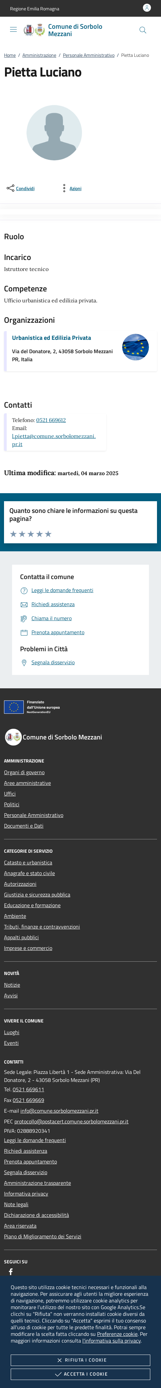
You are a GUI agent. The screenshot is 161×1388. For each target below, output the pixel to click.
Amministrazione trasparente (37, 1183)
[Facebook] (10, 1271)
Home (10, 54)
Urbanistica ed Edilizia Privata (51, 337)
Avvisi (11, 995)
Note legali (16, 1204)
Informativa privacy (26, 1194)
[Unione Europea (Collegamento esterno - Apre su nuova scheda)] (80, 708)
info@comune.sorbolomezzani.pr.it (59, 1111)
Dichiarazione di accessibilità (36, 1215)
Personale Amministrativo (88, 54)
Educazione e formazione (32, 905)
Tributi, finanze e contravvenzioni (42, 927)
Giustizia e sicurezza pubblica (37, 894)
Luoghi (11, 1032)
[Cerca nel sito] (143, 30)
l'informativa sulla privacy (111, 1341)
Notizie (12, 985)
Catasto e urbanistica (28, 862)
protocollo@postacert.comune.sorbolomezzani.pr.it (71, 1121)
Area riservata (20, 1226)
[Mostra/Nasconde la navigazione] (13, 29)
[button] (34, 8)
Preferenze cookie (117, 1334)
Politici (11, 804)
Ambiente (15, 916)
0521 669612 (51, 420)
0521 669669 (28, 1100)
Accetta (80, 1374)
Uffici (10, 794)
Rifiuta (80, 1360)
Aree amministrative (27, 783)
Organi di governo (24, 772)
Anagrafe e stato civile (29, 873)
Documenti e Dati (24, 826)
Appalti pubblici (21, 937)
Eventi (11, 1043)
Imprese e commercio (28, 948)
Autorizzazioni (20, 884)
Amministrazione (39, 54)
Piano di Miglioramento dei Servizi (42, 1236)
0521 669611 (28, 1089)
